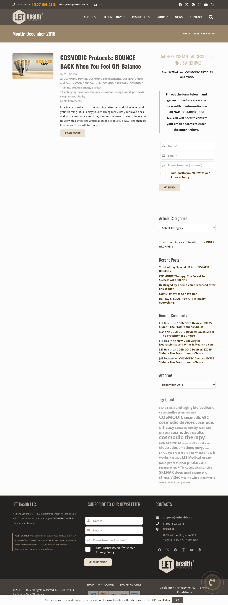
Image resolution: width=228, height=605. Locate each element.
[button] (97, 4)
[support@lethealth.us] (159, 517)
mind (127, 92)
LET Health (62, 590)
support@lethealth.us (177, 517)
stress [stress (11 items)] (164, 477)
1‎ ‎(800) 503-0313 (173, 523)
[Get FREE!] (169, 187)
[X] (186, 4)
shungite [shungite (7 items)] (205, 467)
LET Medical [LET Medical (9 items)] (191, 457)
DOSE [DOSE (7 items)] (193, 443)
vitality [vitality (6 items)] (186, 478)
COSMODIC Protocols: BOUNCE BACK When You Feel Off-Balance (100, 61)
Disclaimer (166, 587)
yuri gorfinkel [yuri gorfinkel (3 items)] (183, 482)
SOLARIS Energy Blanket (86, 87)
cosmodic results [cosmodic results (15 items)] (187, 432)
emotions (107, 92)
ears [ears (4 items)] (207, 443)
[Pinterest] (193, 4)
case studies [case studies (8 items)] (168, 412)
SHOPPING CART (130, 584)
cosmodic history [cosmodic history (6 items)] (186, 428)
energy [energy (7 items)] (199, 448)
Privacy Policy (186, 587)
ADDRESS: (168, 529)
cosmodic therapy (89, 92)
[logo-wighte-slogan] (27, 17)
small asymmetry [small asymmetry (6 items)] (195, 473)
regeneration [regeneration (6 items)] (168, 468)
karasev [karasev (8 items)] (175, 457)
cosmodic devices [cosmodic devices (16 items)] (177, 422)
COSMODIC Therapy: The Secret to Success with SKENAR (182, 278)
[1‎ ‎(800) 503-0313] (159, 523)
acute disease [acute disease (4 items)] (167, 407)
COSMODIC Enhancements (105, 78)
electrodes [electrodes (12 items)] (168, 447)
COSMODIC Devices (75, 78)
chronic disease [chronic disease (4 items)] (187, 412)
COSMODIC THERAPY (115, 83)
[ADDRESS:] (159, 529)
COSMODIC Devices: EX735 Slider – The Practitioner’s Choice (185, 325)
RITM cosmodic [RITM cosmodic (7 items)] (188, 467)
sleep (63, 96)
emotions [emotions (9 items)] (186, 447)
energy (119, 92)
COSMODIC (59, 518)
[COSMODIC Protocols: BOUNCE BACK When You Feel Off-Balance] (32, 66)
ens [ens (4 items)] (207, 448)
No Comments (73, 100)
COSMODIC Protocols (88, 83)
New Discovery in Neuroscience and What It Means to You (186, 342)
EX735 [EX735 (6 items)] (163, 453)
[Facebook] (180, 4)
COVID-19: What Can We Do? (178, 294)
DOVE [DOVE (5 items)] (201, 443)
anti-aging (70, 92)
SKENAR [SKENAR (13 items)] (166, 472)
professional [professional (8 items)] (176, 463)
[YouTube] (206, 4)
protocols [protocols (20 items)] (197, 462)
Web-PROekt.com (35, 594)
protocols (138, 92)
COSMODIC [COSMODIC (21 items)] (171, 417)
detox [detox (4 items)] (185, 443)
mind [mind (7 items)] (163, 463)
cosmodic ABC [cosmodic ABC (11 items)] (196, 417)
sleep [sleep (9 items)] (179, 472)
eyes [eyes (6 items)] (171, 453)
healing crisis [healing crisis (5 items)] (182, 453)
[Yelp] (212, 4)
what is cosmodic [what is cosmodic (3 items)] (167, 482)
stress (71, 96)
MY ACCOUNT (107, 584)
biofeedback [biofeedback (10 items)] (203, 407)
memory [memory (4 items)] (206, 457)
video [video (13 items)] (175, 477)
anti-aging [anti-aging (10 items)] (184, 407)
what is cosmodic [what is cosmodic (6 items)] (203, 478)
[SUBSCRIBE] (98, 562)
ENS (72, 518)
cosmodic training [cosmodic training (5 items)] (170, 443)
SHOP (90, 584)
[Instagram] (199, 4)
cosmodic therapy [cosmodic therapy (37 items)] (182, 437)
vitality (81, 96)
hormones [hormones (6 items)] (198, 453)
